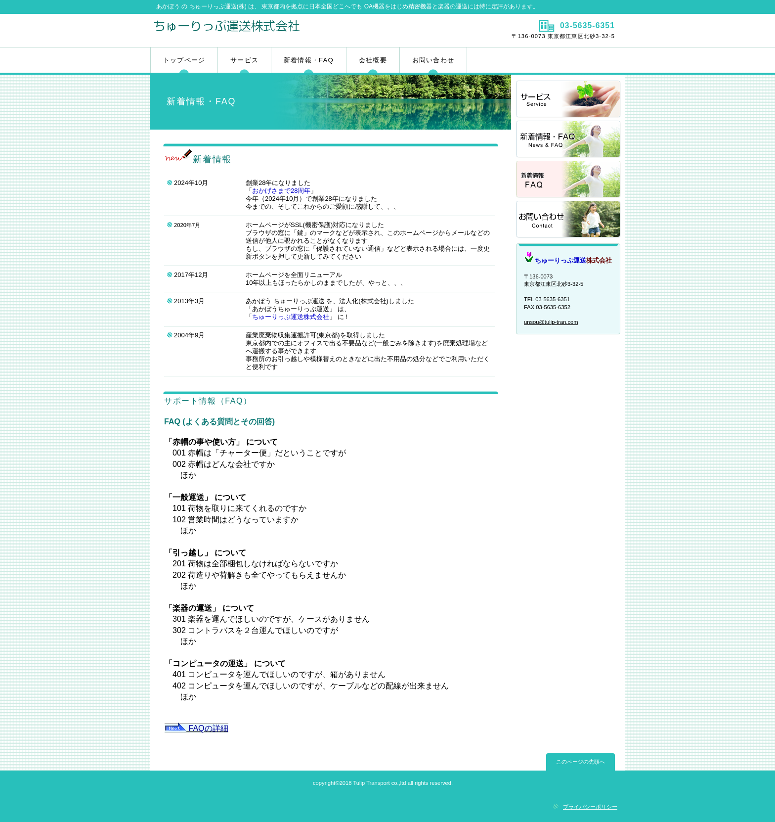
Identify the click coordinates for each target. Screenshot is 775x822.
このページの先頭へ (580, 762)
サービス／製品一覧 (569, 100)
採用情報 (569, 140)
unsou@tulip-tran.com (551, 322)
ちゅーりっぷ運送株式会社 (268, 30)
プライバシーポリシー (590, 807)
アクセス (569, 220)
